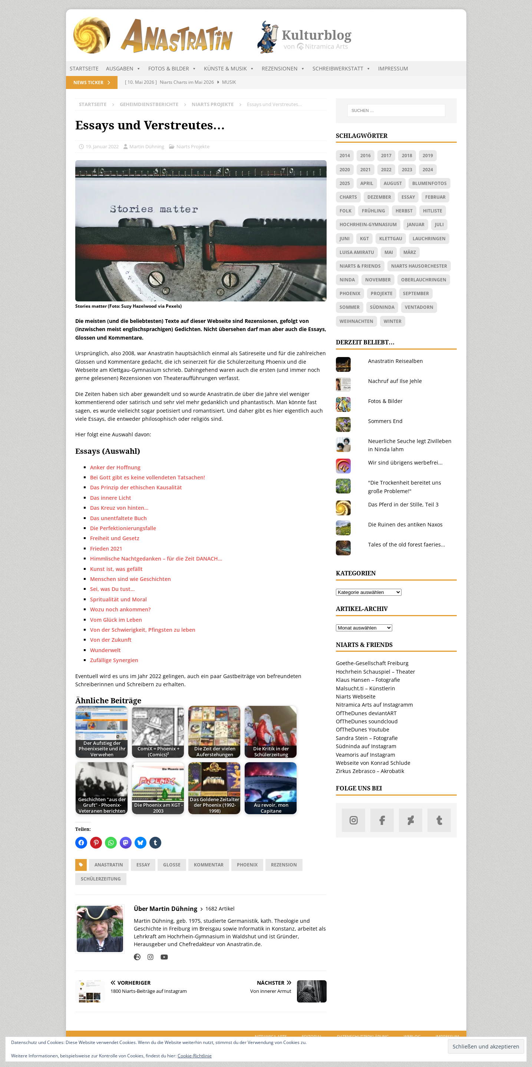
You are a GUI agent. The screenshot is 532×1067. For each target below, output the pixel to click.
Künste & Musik (229, 68)
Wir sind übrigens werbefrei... (405, 462)
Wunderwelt (105, 650)
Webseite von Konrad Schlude (373, 762)
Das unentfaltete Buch (118, 518)
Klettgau (390, 238)
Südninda (382, 307)
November (378, 280)
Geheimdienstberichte (149, 104)
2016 (365, 155)
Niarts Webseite (356, 696)
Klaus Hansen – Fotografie (368, 679)
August (393, 183)
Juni (345, 238)
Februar (435, 197)
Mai (388, 252)
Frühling (373, 211)
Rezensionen (283, 68)
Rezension (284, 865)
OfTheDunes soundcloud (367, 721)
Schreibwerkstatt (342, 68)
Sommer (350, 307)
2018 (407, 155)
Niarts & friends (360, 266)
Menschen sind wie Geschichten (130, 578)
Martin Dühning (146, 146)
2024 (428, 169)
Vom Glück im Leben (116, 619)
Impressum (393, 68)
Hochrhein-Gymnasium (368, 224)
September (416, 293)
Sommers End (385, 421)
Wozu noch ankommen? (120, 609)
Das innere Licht (110, 497)
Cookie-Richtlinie (195, 1056)
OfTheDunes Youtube (362, 729)
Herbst (404, 211)
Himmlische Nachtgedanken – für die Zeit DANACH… (156, 558)
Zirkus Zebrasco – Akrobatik (370, 770)
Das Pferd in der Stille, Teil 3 (403, 504)
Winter (393, 321)
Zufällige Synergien (114, 660)
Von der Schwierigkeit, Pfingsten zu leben (142, 629)
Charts (348, 197)
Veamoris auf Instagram (365, 754)
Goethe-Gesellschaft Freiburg (372, 663)
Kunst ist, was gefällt (116, 568)
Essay (143, 865)
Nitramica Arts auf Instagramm (374, 704)
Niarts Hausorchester (419, 266)
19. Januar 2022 (102, 146)
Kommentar (209, 865)
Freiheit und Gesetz (114, 538)
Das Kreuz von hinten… (119, 507)
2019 (428, 155)
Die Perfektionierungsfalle (123, 528)
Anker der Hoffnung (115, 467)
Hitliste (432, 211)
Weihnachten (356, 321)
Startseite (84, 68)
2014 (345, 155)
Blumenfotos (429, 183)
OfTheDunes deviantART (366, 713)
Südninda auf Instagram (366, 746)
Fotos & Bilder (172, 68)
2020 (345, 169)
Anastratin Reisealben (395, 360)
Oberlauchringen (423, 280)
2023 (407, 169)
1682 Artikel (220, 908)
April (366, 183)
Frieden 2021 (106, 548)
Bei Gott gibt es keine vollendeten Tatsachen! (147, 477)
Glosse (172, 865)
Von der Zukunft (111, 639)
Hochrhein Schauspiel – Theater (375, 671)
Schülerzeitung (101, 879)
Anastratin (109, 865)
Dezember (379, 197)
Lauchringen (429, 238)
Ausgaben (123, 68)
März (409, 252)
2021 (365, 169)
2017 (386, 155)
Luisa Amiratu (357, 252)
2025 (345, 183)
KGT (364, 238)
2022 (386, 169)
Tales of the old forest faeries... (406, 544)
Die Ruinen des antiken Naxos (405, 524)
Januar (415, 224)
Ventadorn (419, 307)
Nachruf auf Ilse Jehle (395, 380)
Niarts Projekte (192, 146)
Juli (439, 224)
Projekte (382, 293)
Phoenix (247, 865)
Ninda (347, 280)
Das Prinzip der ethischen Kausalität (136, 487)
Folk (345, 211)
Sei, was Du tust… (112, 588)
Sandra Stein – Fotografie (367, 737)
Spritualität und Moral (118, 599)
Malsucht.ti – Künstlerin (365, 688)
